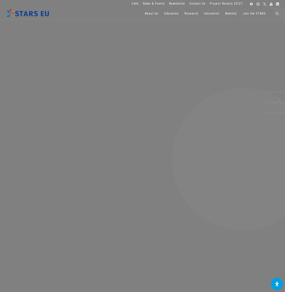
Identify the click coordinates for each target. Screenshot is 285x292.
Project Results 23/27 (226, 3)
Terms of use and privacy (106, 240)
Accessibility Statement (107, 250)
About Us (151, 13)
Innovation (211, 13)
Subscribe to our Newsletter (250, 231)
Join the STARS (254, 13)
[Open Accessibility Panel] (277, 284)
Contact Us (197, 3)
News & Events (154, 3)
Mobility (231, 13)
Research (191, 13)
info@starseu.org (35, 229)
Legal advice (107, 235)
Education (171, 13)
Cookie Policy (106, 245)
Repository (178, 229)
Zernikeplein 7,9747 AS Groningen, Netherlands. (35, 235)
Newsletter (177, 3)
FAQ (106, 229)
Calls (135, 3)
